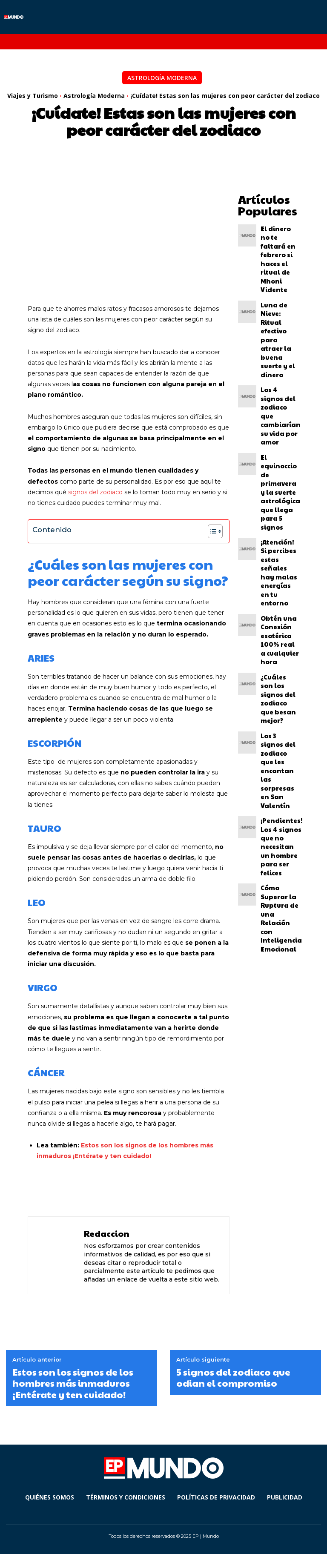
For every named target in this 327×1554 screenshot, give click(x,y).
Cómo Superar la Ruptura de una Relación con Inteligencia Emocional (280, 559)
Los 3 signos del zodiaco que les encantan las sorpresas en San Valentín (279, 481)
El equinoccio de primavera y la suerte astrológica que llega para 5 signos (280, 339)
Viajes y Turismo (32, 96)
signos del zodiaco (95, 492)
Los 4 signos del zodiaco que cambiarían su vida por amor (280, 303)
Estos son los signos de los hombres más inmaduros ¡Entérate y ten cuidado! (72, 1383)
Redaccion (106, 1233)
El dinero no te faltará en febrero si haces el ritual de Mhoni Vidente (280, 233)
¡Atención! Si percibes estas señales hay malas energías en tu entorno (280, 378)
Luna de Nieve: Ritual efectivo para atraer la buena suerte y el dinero (279, 269)
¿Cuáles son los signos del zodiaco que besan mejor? (278, 447)
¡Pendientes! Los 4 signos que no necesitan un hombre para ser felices (277, 520)
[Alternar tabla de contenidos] (211, 531)
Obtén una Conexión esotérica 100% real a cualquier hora (280, 414)
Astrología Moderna (162, 77)
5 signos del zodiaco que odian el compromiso (233, 1377)
